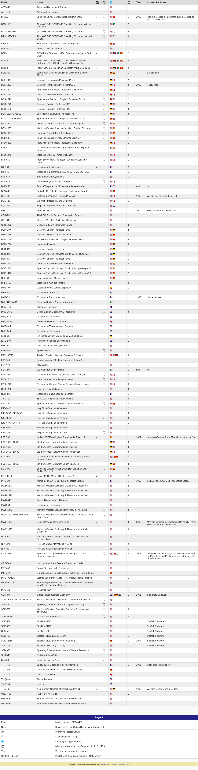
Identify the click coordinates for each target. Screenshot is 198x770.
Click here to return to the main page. (115, 764)
